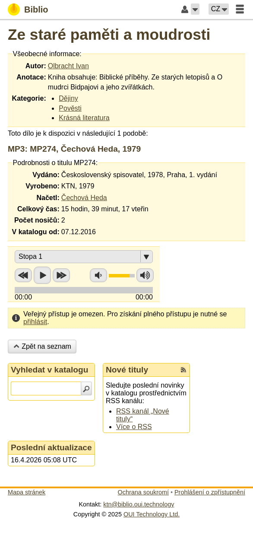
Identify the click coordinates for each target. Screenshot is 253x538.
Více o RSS (134, 426)
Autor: (35, 66)
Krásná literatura (84, 117)
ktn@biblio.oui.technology (138, 504)
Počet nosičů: (37, 220)
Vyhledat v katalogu (50, 369)
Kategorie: (29, 98)
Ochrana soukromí (143, 492)
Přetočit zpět (23, 275)
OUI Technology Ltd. (151, 514)
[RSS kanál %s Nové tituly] (183, 370)
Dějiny (68, 98)
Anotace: (31, 77)
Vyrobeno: (42, 186)
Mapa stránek (26, 492)
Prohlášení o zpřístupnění (209, 492)
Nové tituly (127, 369)
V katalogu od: (36, 232)
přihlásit (35, 321)
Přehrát (42, 275)
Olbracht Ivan (68, 66)
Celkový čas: (38, 209)
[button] (195, 9)
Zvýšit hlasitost (145, 275)
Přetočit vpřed (61, 275)
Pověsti (70, 108)
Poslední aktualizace (51, 447)
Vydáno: (46, 174)
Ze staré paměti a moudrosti (109, 34)
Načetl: (47, 197)
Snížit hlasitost (98, 275)
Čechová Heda (84, 197)
